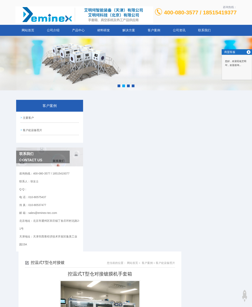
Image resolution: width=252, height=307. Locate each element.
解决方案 (128, 30)
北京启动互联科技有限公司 (131, 291)
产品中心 (78, 30)
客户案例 (154, 30)
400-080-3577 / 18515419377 (200, 12)
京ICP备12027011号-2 (155, 279)
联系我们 (204, 30)
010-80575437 (98, 272)
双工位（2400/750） (107, 207)
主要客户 (27, 117)
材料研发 (103, 30)
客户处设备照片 (32, 128)
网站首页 (28, 30)
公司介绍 (53, 30)
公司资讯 (179, 30)
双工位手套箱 (102, 200)
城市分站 (18, 302)
